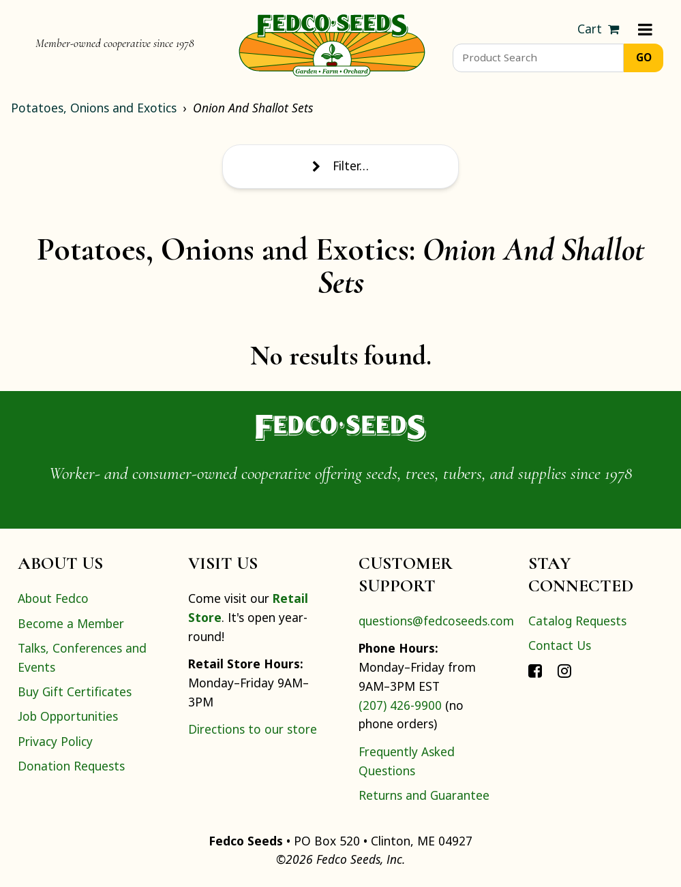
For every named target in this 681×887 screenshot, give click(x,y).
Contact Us (559, 645)
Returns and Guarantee (424, 795)
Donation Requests (71, 766)
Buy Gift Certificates (75, 691)
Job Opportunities (68, 716)
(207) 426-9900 (400, 705)
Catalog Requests (577, 620)
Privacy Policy (55, 741)
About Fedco (53, 598)
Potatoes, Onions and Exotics (94, 107)
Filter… (340, 165)
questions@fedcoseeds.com (436, 620)
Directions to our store (252, 729)
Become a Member (71, 623)
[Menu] (645, 29)
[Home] (332, 43)
